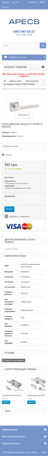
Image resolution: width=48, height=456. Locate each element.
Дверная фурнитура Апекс (19, 452)
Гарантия (14, 2)
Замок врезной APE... (36, 395)
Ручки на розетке (32, 81)
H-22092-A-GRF (11, 249)
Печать (9, 155)
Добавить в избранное (19, 216)
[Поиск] (43, 45)
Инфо (43, 452)
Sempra (20, 136)
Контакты (5, 7)
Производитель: (9, 136)
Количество (9, 196)
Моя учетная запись (13, 436)
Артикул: (6, 132)
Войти (42, 2)
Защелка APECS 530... (12, 395)
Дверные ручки (15, 81)
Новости (34, 452)
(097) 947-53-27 (24, 31)
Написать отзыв (10, 146)
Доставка (5, 2)
